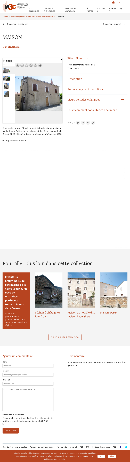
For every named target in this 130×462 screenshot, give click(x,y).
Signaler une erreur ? (16, 140)
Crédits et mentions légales (15, 447)
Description (75, 79)
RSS (81, 447)
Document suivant (112, 24)
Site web (6, 380)
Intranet (73, 447)
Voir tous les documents (65, 337)
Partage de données (101, 447)
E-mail (6, 371)
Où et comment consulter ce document (92, 110)
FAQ (88, 447)
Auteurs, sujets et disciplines (85, 89)
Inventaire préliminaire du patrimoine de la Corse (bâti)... (33, 16)
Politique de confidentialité (42, 447)
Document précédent (17, 24)
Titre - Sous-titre (78, 58)
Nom (5, 362)
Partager (71, 123)
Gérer (112, 456)
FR (119, 3)
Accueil (5, 16)
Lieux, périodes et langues (84, 99)
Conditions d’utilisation (13, 415)
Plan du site (61, 447)
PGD (114, 447)
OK (101, 456)
